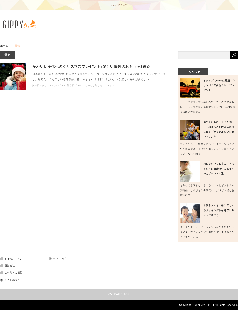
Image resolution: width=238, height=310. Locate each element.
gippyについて (119, 5)
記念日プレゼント (76, 85)
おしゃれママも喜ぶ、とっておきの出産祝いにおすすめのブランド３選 (218, 168)
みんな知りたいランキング (102, 85)
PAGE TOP (119, 294)
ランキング (59, 258)
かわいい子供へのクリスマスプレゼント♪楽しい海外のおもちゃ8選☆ (91, 67)
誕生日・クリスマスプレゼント (49, 85)
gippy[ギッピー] (204, 305)
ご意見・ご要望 (14, 272)
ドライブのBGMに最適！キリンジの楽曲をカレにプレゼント (219, 85)
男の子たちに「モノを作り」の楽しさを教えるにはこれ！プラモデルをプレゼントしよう (218, 129)
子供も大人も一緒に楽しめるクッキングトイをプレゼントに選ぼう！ (218, 210)
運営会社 (10, 265)
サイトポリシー (14, 280)
